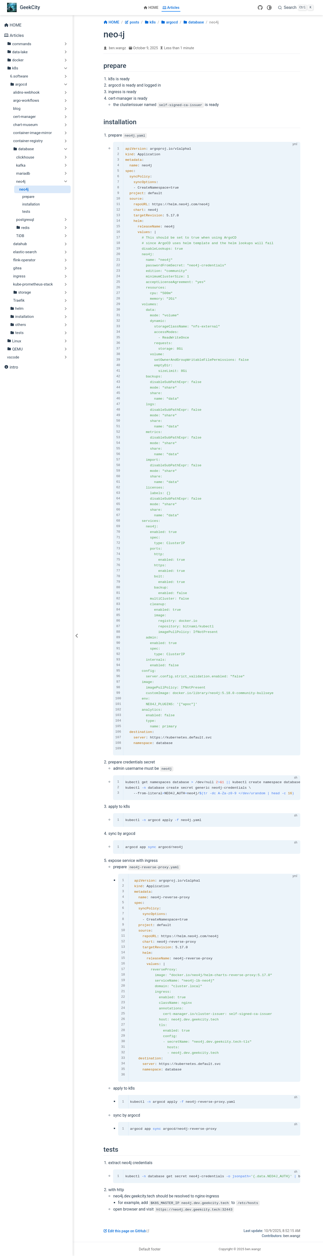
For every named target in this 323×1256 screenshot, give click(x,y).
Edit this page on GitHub (126, 1231)
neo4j (24, 189)
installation (31, 204)
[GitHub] (260, 8)
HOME (151, 8)
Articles (171, 8)
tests (26, 212)
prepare (28, 197)
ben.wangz (117, 48)
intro (11, 367)
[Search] (295, 7)
